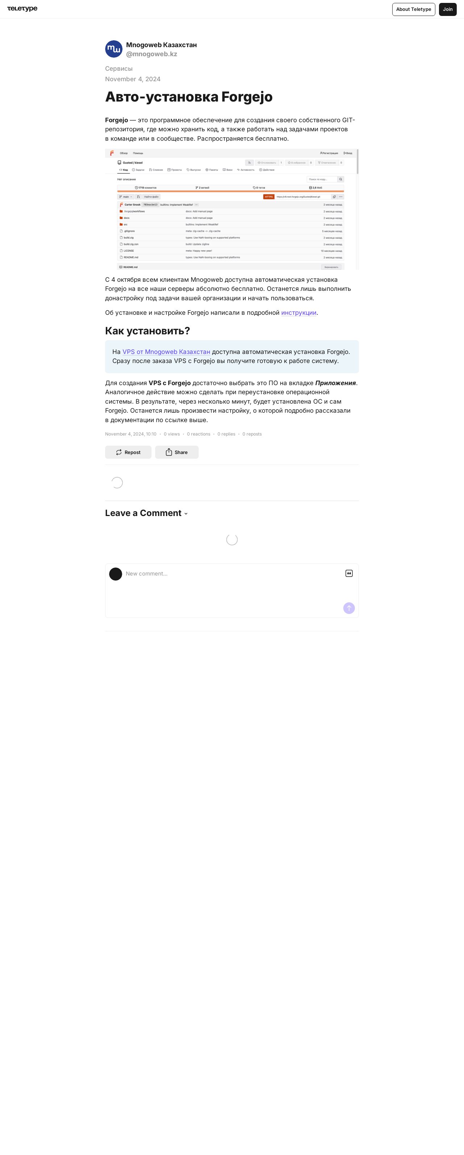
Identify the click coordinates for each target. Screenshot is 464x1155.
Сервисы (119, 68)
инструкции (298, 312)
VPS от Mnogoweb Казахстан (166, 351)
